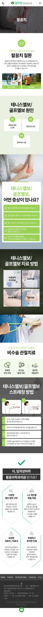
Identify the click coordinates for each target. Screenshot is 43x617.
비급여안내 (32, 577)
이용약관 (10, 577)
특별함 (3, 577)
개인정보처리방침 (20, 577)
